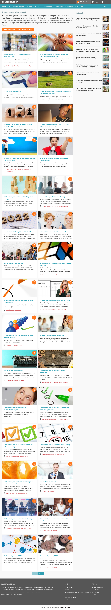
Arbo (81, 6)
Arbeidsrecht (69, 6)
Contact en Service (70, 587)
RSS (95, 595)
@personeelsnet (98, 587)
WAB (76, 6)
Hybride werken (58, 6)
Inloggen (95, 2)
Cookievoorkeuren (70, 600)
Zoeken (104, 2)
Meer (104, 6)
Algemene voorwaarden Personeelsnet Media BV (78, 592)
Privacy (67, 589)
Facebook (96, 589)
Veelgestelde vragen (70, 597)
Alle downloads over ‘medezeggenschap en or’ (18, 29)
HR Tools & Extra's (83, 2)
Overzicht (6, 6)
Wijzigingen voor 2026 (18, 6)
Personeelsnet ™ (28, 587)
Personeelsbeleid (47, 6)
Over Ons (67, 595)
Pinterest (96, 592)
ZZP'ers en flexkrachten (33, 6)
